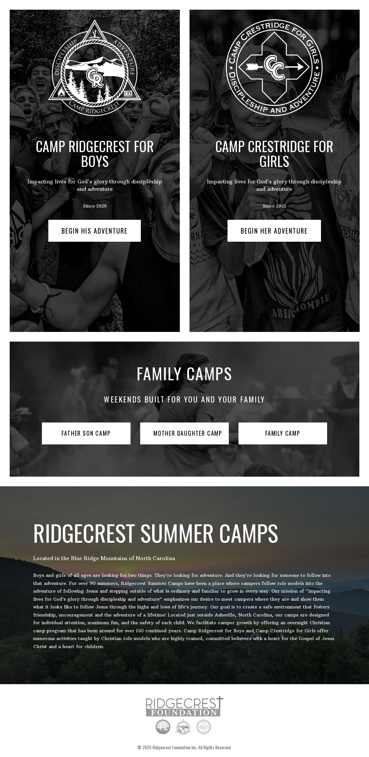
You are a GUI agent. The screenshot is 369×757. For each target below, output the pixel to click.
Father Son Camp (86, 433)
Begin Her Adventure (274, 231)
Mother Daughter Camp (187, 433)
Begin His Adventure (95, 231)
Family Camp (282, 433)
